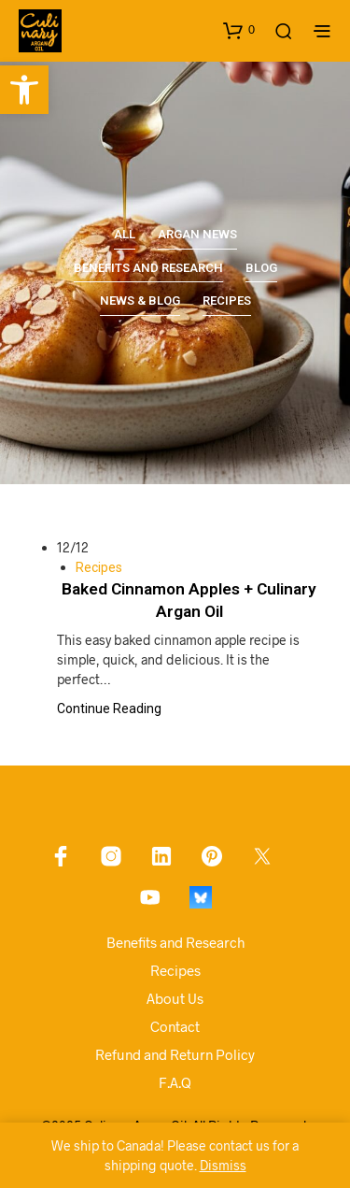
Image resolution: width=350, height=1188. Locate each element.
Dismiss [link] (223, 1165)
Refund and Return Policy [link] (175, 1054)
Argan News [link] (197, 234)
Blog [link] (261, 268)
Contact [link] (175, 1026)
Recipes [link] (227, 300)
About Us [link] (175, 998)
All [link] (124, 234)
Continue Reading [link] (109, 708)
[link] (24, 89)
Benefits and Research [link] (148, 268)
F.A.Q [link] (175, 1082)
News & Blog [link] (140, 300)
